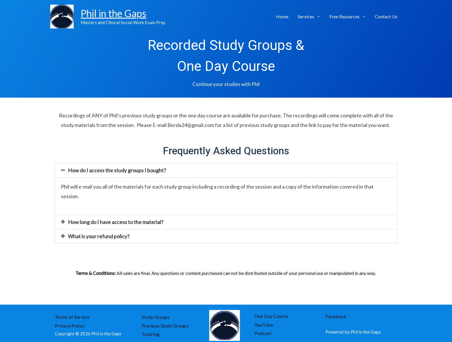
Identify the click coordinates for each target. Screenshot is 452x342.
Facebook (336, 316)
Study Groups (156, 317)
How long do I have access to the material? (115, 222)
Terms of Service (72, 317)
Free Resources (344, 16)
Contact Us (386, 16)
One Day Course (271, 316)
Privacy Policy (70, 325)
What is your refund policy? (98, 236)
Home (282, 16)
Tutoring (151, 334)
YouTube (263, 324)
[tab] (226, 170)
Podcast (263, 333)
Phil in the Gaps (112, 13)
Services (306, 16)
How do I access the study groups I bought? (117, 170)
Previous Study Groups (165, 325)
